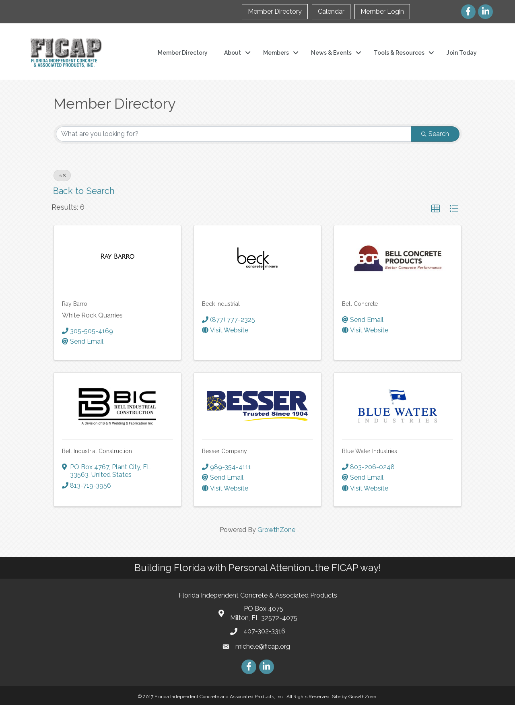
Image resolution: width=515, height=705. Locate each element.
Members (276, 52)
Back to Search (84, 191)
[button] (436, 209)
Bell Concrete (360, 304)
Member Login (382, 11)
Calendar (331, 11)
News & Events (331, 52)
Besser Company (224, 451)
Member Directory (275, 11)
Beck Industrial (221, 304)
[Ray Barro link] (117, 257)
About (232, 52)
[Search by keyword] (233, 134)
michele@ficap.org (262, 646)
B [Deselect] (62, 175)
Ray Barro (74, 304)
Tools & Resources (399, 52)
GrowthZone (276, 530)
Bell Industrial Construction (97, 451)
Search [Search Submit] (435, 134)
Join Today (462, 52)
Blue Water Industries (369, 451)
